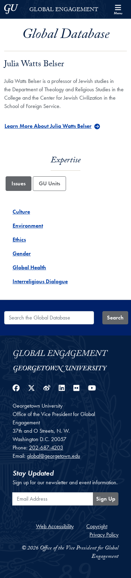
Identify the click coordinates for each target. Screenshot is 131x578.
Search (115, 317)
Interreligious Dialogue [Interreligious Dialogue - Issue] (40, 281)
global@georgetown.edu (53, 456)
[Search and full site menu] (118, 9)
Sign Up (105, 498)
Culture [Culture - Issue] (21, 211)
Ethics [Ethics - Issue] (19, 239)
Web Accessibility (55, 526)
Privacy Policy (103, 534)
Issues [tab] (19, 183)
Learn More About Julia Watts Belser (48, 126)
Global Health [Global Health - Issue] (29, 267)
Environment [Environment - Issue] (28, 225)
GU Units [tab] (49, 183)
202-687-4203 (46, 447)
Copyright (96, 526)
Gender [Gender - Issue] (22, 253)
